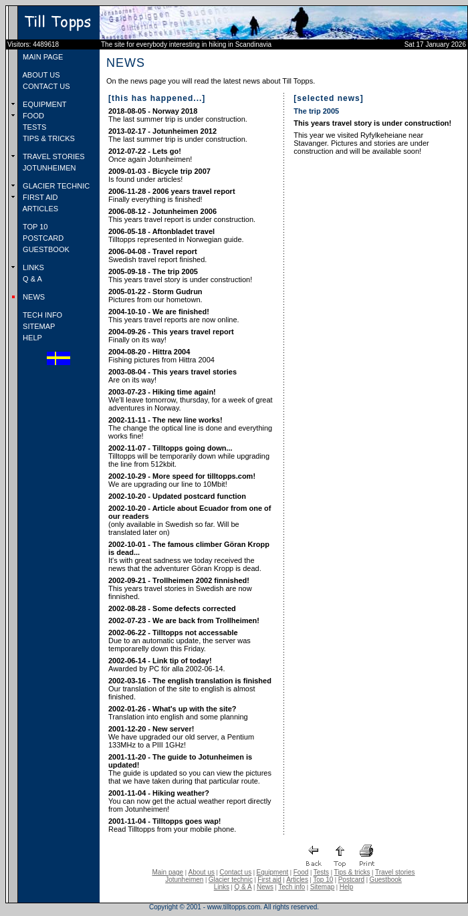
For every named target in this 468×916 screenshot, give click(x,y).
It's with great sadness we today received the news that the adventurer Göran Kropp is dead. (188, 556)
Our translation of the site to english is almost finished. (189, 689)
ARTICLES (39, 209)
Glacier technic (231, 879)
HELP (31, 338)
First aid (269, 879)
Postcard (351, 879)
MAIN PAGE (42, 57)
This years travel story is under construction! (180, 275)
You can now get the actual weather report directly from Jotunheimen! (189, 801)
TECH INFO (41, 315)
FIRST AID (39, 197)
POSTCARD (42, 238)
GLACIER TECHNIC (55, 186)
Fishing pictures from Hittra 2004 (161, 356)
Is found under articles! (159, 175)
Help (347, 887)
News (265, 887)
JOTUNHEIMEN (48, 168)
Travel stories (395, 872)
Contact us (235, 872)
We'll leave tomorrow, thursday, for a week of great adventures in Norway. (190, 400)
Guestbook (385, 879)
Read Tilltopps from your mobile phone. (172, 825)
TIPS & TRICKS (48, 138)
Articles (297, 879)
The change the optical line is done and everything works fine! (190, 428)
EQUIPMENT (43, 104)
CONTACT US (45, 86)
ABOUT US (40, 75)
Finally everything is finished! (171, 195)
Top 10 (323, 879)
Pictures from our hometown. (155, 296)
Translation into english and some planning (178, 713)
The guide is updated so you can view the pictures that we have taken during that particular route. (189, 769)
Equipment (272, 872)
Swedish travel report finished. (157, 255)
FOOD (32, 116)
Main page (167, 872)
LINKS (32, 267)
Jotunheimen (184, 879)
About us (202, 872)
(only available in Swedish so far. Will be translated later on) (189, 520)
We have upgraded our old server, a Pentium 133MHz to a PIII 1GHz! (181, 737)
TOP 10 (34, 227)
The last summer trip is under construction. (177, 115)
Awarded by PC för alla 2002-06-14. (166, 665)
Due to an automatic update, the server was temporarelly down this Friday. (179, 640)
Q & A (31, 279)
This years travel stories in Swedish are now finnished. (180, 588)
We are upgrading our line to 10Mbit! (181, 480)
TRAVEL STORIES (53, 156)
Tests (321, 872)
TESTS (33, 127)
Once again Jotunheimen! (150, 155)
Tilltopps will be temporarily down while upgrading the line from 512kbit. (188, 456)
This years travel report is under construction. (181, 215)
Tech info (291, 887)
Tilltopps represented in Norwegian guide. (176, 235)
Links (221, 887)
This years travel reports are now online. (173, 316)
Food (301, 872)
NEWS (33, 297)
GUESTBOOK (45, 249)
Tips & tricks (352, 872)
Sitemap (322, 887)
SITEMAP (38, 326)
